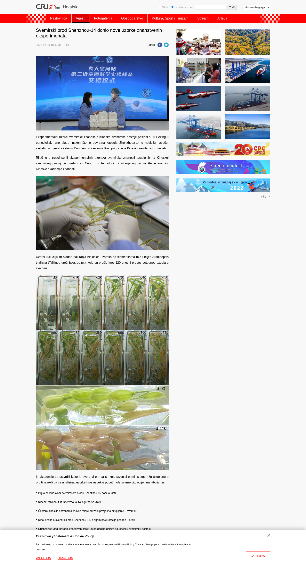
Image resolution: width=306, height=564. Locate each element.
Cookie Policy (43, 557)
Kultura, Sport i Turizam (170, 18)
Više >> (265, 196)
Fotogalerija (103, 18)
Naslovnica (58, 18)
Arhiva (222, 18)
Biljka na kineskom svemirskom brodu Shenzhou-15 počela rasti (77, 493)
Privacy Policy (65, 557)
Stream (203, 18)
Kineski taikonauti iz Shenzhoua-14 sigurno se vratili (69, 502)
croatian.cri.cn (181, 7)
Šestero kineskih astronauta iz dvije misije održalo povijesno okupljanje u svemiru (87, 511)
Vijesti (80, 18)
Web (163, 7)
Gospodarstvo (132, 18)
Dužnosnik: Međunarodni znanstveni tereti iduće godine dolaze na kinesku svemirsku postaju (94, 528)
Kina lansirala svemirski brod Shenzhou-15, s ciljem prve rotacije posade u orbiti (86, 519)
